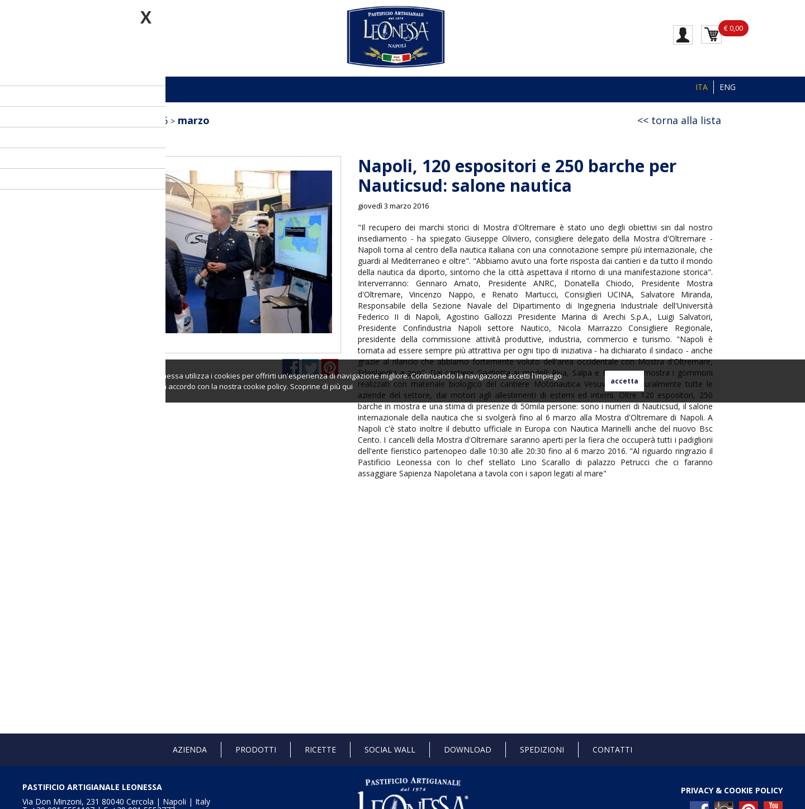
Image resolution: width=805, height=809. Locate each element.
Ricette (320, 749)
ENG (727, 87)
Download (467, 749)
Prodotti (255, 749)
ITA (701, 87)
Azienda (190, 749)
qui (347, 386)
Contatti (612, 749)
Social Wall (389, 749)
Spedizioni (542, 749)
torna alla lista (686, 120)
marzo (194, 120)
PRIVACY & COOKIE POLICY (732, 790)
